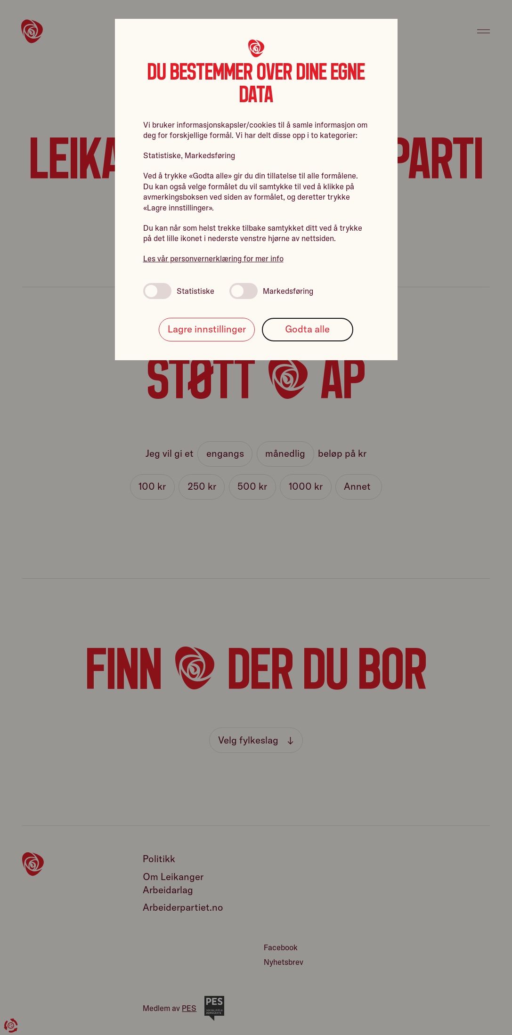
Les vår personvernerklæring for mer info (213, 258)
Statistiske (178, 291)
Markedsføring (271, 291)
